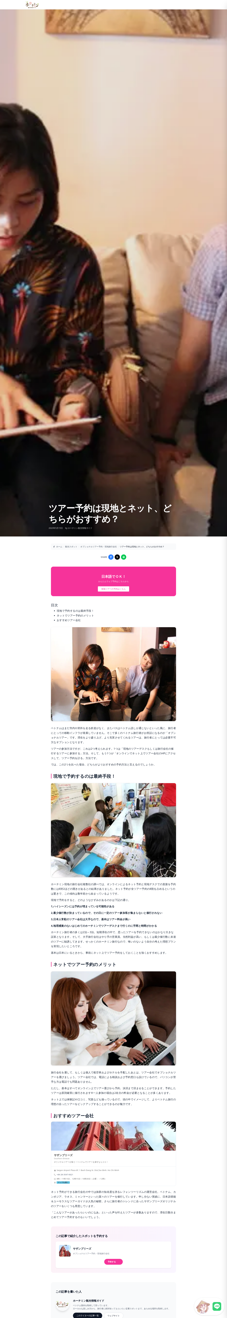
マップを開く (63, 1182)
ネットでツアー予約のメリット (75, 615)
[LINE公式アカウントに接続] (209, 1306)
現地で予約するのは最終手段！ (75, 610)
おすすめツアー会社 (69, 620)
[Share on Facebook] (111, 557)
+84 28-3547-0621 (65, 1174)
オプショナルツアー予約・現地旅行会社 (98, 546)
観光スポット (71, 546)
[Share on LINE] (123, 557)
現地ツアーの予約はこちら (113, 588)
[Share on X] (117, 557)
